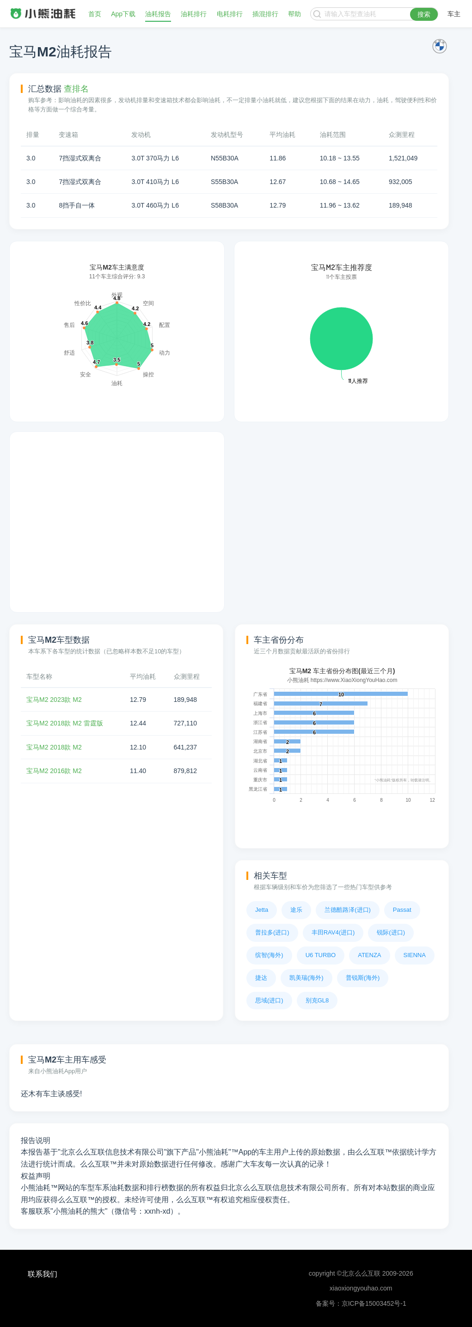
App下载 (123, 14)
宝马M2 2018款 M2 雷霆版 (64, 723)
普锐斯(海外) (363, 977)
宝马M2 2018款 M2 (54, 747)
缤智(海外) (269, 955)
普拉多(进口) (272, 932)
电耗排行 (230, 14)
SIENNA (415, 955)
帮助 (294, 14)
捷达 (261, 977)
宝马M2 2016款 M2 (54, 770)
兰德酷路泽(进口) (348, 909)
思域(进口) (269, 1000)
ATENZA (369, 955)
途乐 (296, 909)
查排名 (76, 88)
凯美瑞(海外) (306, 977)
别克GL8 (317, 1000)
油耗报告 (158, 14)
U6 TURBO (321, 955)
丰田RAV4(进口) (333, 932)
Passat (402, 909)
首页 (94, 14)
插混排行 (265, 14)
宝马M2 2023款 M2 (54, 699)
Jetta (261, 909)
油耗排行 (194, 14)
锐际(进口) (391, 932)
